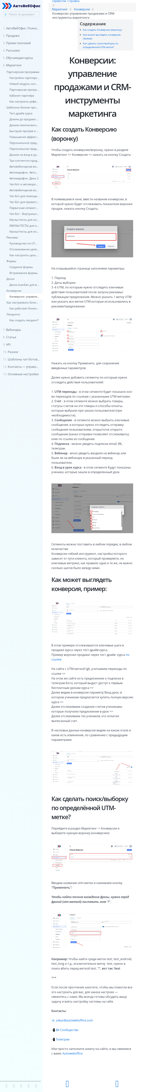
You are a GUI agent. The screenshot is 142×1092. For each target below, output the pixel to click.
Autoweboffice (72, 1053)
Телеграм (63, 1039)
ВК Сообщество (67, 1030)
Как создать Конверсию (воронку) (102, 29)
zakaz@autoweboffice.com (74, 1020)
